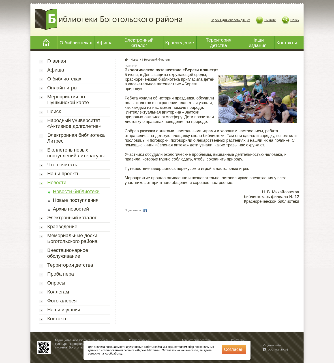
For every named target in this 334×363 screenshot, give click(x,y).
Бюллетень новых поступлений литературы (76, 152)
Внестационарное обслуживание (67, 253)
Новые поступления (75, 200)
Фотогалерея (62, 301)
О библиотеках (76, 42)
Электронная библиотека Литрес (76, 138)
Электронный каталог (139, 42)
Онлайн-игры (62, 88)
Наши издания (258, 42)
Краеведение (179, 42)
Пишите (270, 20)
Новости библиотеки (76, 191)
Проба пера (60, 274)
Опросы (56, 283)
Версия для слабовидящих (230, 20)
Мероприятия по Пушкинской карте (68, 99)
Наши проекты (64, 173)
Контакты (286, 42)
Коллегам (58, 292)
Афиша (104, 42)
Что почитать (62, 164)
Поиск (294, 20)
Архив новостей (71, 209)
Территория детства (218, 42)
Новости (56, 182)
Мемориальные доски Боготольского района (72, 238)
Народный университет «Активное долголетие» (74, 123)
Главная (56, 61)
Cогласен (234, 349)
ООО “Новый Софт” (279, 349)
